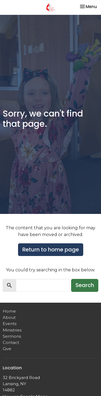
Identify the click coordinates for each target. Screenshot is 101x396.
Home (9, 311)
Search (84, 285)
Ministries (12, 330)
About (9, 317)
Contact (11, 342)
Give (7, 348)
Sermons (12, 336)
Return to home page (50, 249)
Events (9, 323)
